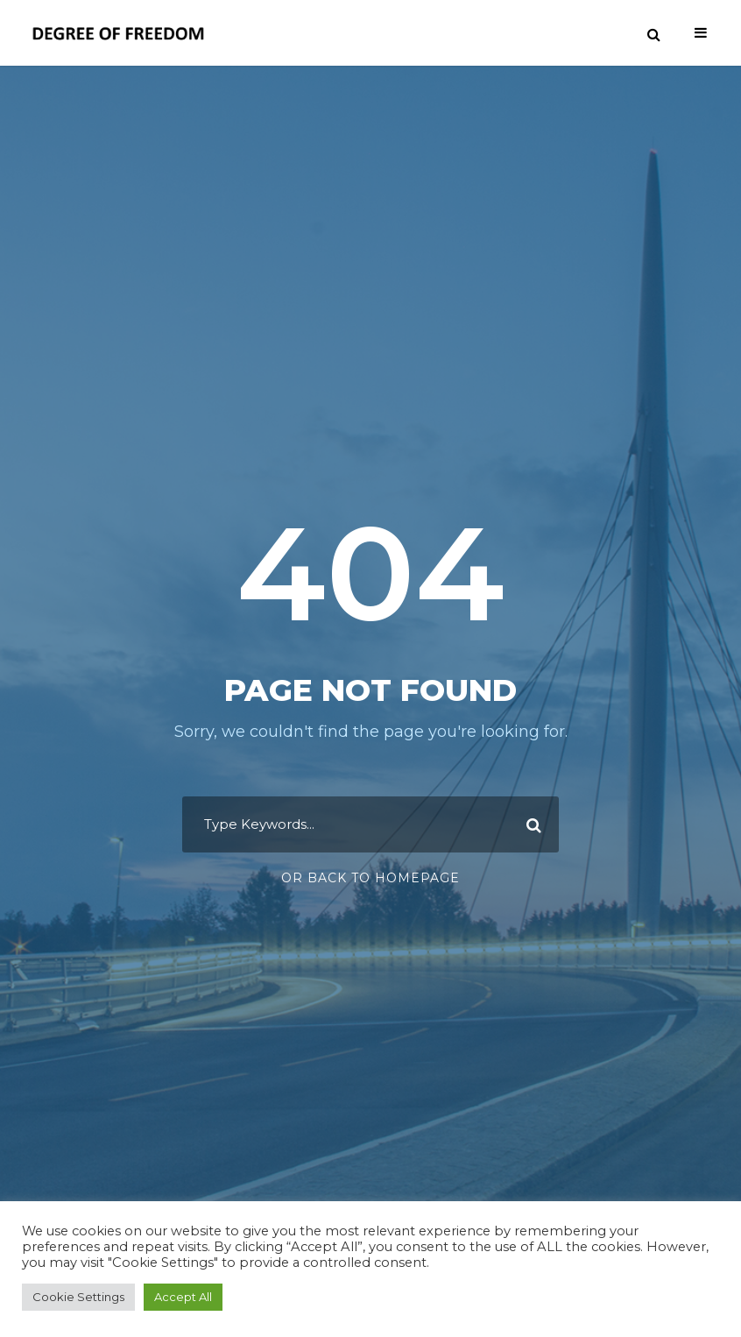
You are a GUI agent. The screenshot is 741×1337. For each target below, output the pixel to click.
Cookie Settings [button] (78, 1297)
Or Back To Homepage (370, 878)
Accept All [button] (183, 1297)
